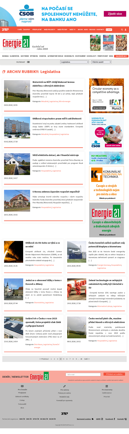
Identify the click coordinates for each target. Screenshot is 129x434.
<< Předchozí (44, 359)
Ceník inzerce (107, 393)
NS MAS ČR (44, 419)
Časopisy (27, 30)
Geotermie (25, 56)
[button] (114, 374)
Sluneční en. (14, 56)
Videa (111, 56)
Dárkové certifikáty (22, 396)
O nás (20, 30)
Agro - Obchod (89, 30)
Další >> (87, 359)
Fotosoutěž (22, 404)
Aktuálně (44, 101)
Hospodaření (80, 56)
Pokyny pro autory (64, 393)
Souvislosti (91, 56)
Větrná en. (34, 56)
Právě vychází (103, 56)
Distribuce (38, 344)
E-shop (22, 400)
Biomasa (5, 56)
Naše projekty (50, 30)
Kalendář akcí (121, 56)
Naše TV (73, 30)
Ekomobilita (69, 56)
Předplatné (37, 30)
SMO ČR (22, 419)
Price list (107, 397)
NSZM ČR (52, 419)
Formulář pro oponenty (64, 400)
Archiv (80, 30)
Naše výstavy (63, 30)
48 (81, 359)
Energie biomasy (103, 265)
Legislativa (53, 101)
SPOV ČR (36, 419)
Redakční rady (64, 397)
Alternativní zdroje (55, 56)
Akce (22, 408)
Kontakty (100, 30)
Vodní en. (42, 56)
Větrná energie (64, 101)
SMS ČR (29, 419)
